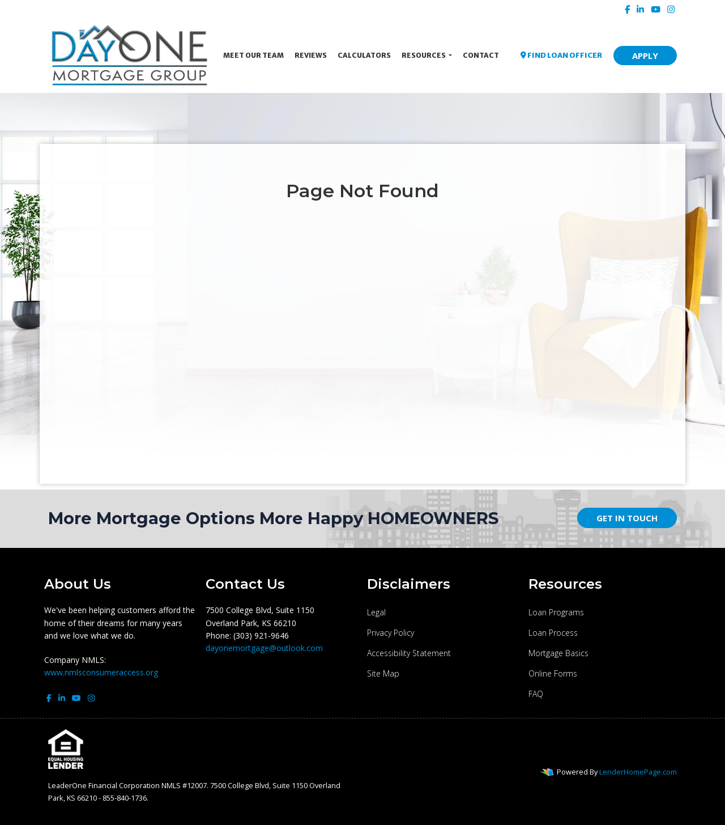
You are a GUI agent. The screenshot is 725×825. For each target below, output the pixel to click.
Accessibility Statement (409, 653)
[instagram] (671, 9)
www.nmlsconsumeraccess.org (101, 672)
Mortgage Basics (558, 653)
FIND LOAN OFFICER (561, 55)
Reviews (311, 55)
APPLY (645, 55)
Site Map (383, 673)
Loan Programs (556, 612)
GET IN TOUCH (627, 518)
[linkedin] (640, 9)
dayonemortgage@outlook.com (264, 648)
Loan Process (553, 632)
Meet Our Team (253, 55)
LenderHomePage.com (638, 772)
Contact (481, 55)
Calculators (364, 55)
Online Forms (552, 673)
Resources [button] (424, 55)
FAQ (535, 693)
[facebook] (627, 9)
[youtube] (655, 9)
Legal (376, 612)
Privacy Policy (390, 632)
